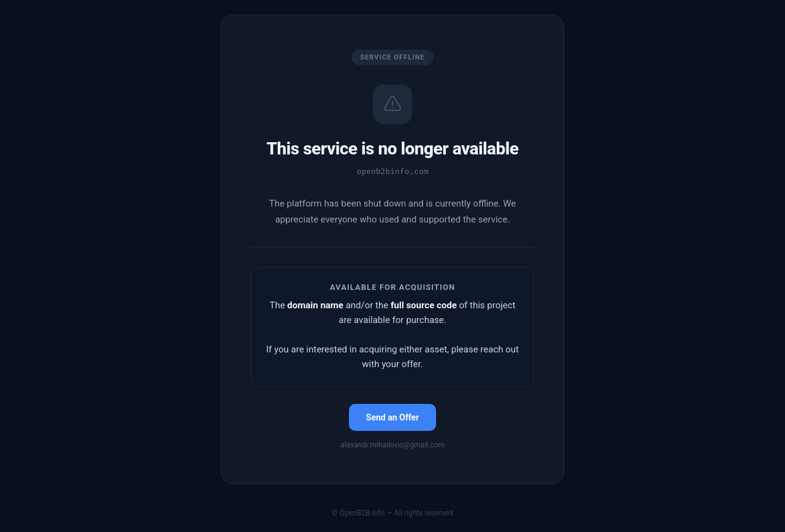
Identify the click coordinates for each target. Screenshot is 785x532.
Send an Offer (392, 417)
